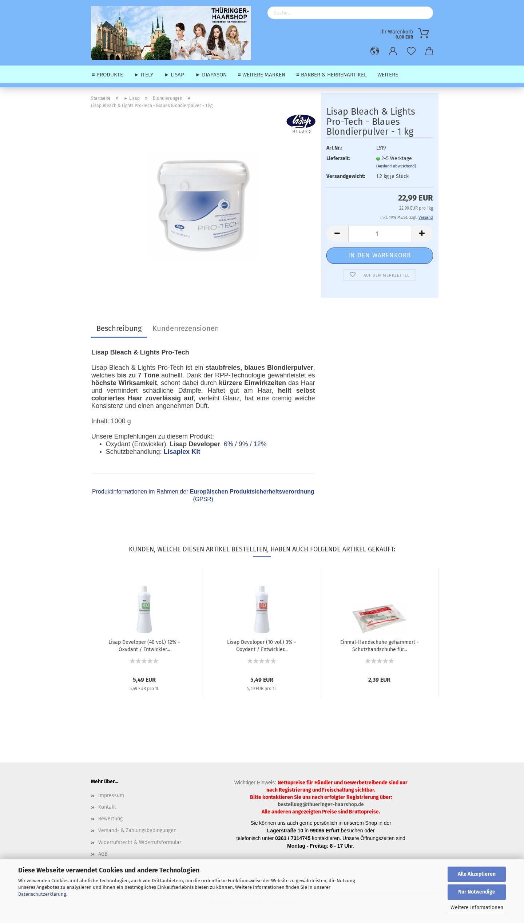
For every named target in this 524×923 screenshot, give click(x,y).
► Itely (143, 74)
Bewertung (110, 819)
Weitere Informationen (476, 907)
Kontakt (107, 807)
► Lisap (174, 74)
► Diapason (211, 74)
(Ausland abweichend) (396, 166)
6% (228, 444)
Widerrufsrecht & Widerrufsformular (139, 842)
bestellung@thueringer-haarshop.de (321, 804)
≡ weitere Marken (261, 74)
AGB (102, 854)
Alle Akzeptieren (477, 874)
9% (243, 444)
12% (260, 444)
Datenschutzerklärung (42, 894)
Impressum (111, 795)
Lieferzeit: (338, 158)
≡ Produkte (107, 74)
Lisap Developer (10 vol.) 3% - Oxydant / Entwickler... (261, 645)
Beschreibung (119, 328)
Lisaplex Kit (181, 451)
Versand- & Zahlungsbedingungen (137, 830)
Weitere (387, 74)
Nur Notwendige (476, 892)
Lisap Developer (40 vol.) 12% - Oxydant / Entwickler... (144, 645)
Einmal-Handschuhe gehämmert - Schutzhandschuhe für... (379, 645)
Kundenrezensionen (185, 328)
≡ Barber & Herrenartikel (331, 74)
